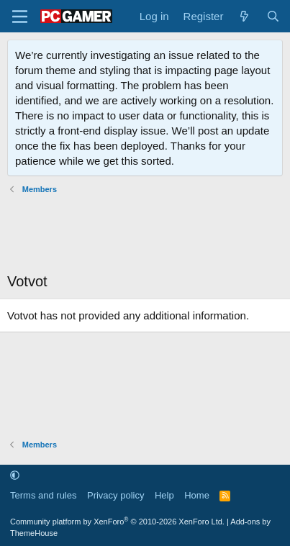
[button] (14, 475)
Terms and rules (43, 495)
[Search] (273, 16)
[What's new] (244, 16)
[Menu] (20, 16)
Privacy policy (115, 495)
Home (196, 495)
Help (164, 495)
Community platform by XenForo (117, 521)
